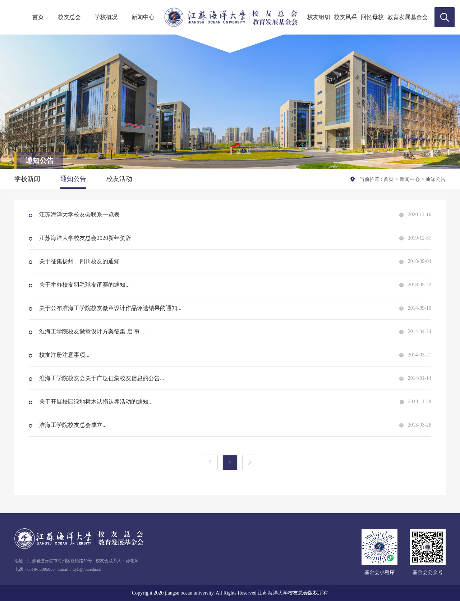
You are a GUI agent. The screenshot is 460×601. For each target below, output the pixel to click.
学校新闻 (27, 178)
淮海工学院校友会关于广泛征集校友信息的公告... (101, 378)
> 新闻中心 (407, 179)
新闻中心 (143, 17)
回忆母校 (372, 17)
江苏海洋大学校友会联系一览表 (79, 214)
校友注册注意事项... (63, 355)
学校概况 (106, 17)
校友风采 (345, 17)
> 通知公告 (434, 179)
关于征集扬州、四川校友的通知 (79, 261)
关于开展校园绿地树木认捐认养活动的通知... (95, 402)
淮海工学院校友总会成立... (72, 425)
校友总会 (69, 17)
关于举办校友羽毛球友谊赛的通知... (84, 285)
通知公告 (73, 178)
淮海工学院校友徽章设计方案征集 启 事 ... (92, 331)
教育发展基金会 (407, 17)
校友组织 (318, 17)
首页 (38, 17)
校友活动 (119, 178)
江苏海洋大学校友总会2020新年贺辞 (84, 238)
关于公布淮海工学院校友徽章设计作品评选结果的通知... (109, 308)
